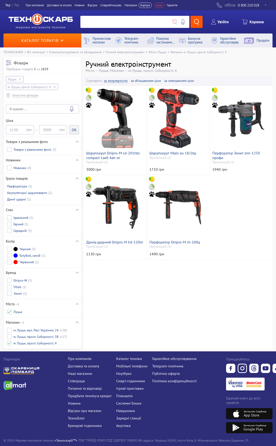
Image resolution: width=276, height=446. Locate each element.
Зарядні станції (128, 418)
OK (74, 129)
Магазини (131, 5)
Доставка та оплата (59, 5)
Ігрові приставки (130, 388)
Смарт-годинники (130, 381)
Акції (159, 5)
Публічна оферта (166, 373)
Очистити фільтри (25, 95)
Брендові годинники (85, 425)
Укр (7, 5)
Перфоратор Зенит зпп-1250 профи (236, 155)
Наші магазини (80, 373)
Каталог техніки (129, 358)
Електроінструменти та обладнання (75, 52)
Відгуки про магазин (84, 410)
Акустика (123, 425)
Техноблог (76, 418)
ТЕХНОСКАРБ (13, 52)
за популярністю (116, 81)
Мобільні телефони (132, 366)
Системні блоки (128, 403)
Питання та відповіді (85, 388)
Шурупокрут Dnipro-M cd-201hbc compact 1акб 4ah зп (113, 155)
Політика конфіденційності (174, 381)
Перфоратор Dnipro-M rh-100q (174, 242)
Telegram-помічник (168, 366)
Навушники (125, 410)
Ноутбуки (123, 373)
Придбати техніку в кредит (90, 395)
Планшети (124, 395)
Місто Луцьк (158, 52)
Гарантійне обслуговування (174, 358)
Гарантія (172, 5)
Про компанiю (35, 5)
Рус (17, 5)
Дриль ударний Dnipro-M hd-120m (114, 242)
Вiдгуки (92, 5)
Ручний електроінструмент (125, 52)
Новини (80, 5)
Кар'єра (145, 5)
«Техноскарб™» (66, 440)
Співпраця (76, 381)
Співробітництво (111, 5)
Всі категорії (36, 52)
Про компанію (80, 358)
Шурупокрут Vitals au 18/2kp (172, 153)
